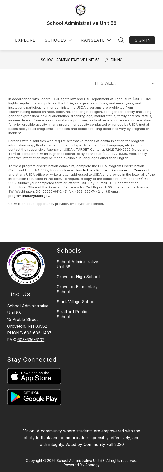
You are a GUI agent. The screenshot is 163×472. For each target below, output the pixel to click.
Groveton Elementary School (77, 289)
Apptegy (92, 465)
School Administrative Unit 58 (70, 60)
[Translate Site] (94, 40)
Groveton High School (78, 276)
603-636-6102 (30, 339)
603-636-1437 (37, 332)
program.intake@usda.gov (28, 196)
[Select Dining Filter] (123, 83)
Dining (116, 60)
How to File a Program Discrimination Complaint (112, 170)
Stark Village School (76, 301)
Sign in (143, 40)
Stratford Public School (72, 314)
